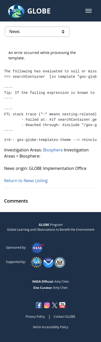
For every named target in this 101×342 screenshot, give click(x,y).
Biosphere (53, 150)
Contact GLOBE (64, 316)
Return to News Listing (26, 180)
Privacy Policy (35, 316)
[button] (88, 11)
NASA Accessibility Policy (50, 327)
